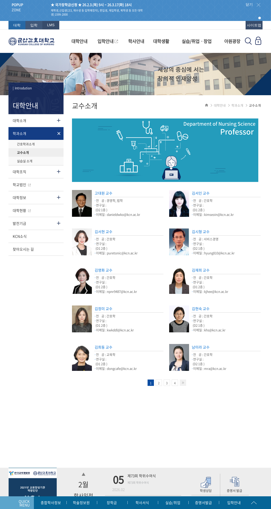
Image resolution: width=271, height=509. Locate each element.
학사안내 (136, 41)
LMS (51, 25)
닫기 (253, 5)
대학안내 (79, 41)
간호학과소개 (26, 144)
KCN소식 (20, 236)
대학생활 (161, 41)
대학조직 (19, 171)
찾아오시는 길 (23, 249)
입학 (33, 25)
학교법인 (22, 184)
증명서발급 (203, 502)
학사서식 (142, 502)
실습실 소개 (24, 161)
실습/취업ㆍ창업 (197, 41)
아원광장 (232, 41)
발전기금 (19, 223)
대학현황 (22, 210)
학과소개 (19, 133)
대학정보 (19, 197)
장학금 (112, 502)
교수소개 (23, 152)
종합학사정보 (51, 502)
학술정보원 (81, 502)
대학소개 (19, 120)
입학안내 (107, 41)
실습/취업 (172, 502)
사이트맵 (254, 25)
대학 (17, 25)
